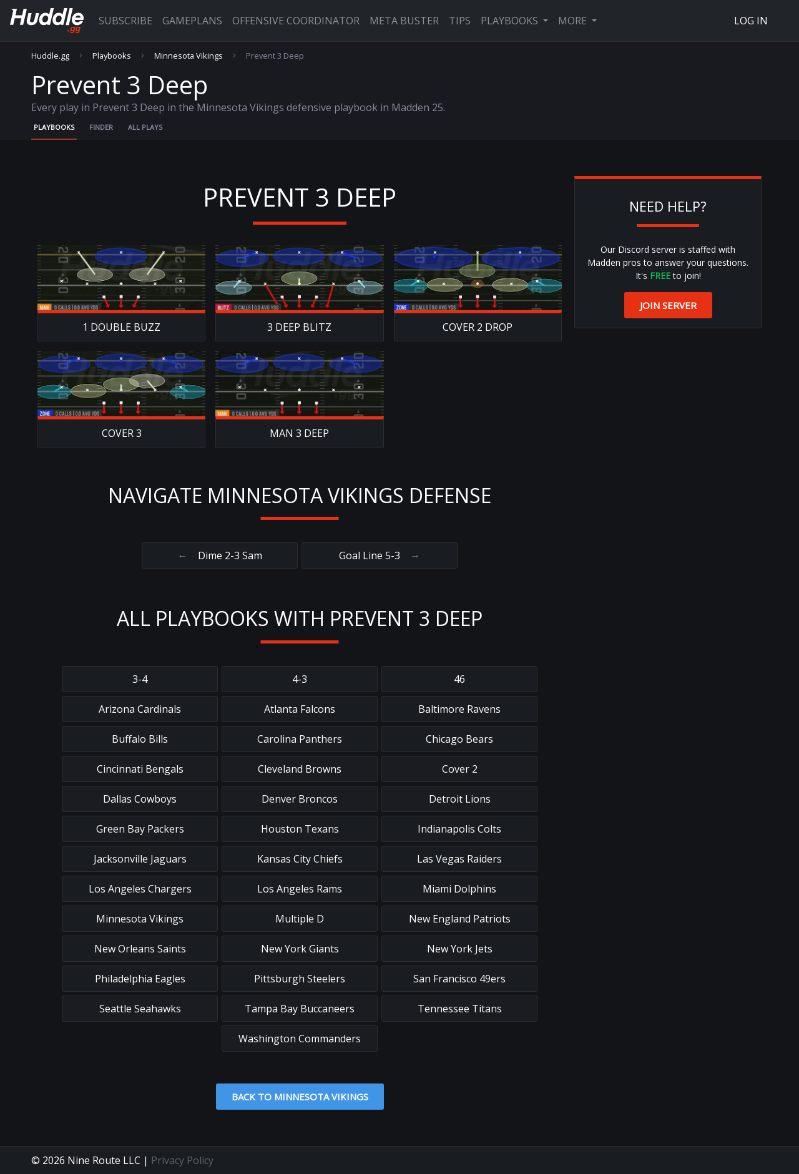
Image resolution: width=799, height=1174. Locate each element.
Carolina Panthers (299, 739)
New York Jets (460, 949)
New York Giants (300, 949)
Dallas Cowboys (140, 799)
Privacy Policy (182, 1160)
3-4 (139, 679)
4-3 (299, 679)
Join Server (668, 305)
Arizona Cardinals (140, 709)
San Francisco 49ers (459, 979)
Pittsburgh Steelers (299, 979)
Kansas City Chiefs (300, 859)
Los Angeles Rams (299, 889)
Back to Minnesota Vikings (300, 1096)
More (573, 20)
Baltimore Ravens (459, 709)
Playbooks (511, 20)
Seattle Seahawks (140, 1008)
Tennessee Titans (460, 1008)
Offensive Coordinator (296, 20)
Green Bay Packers (140, 829)
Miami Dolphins (459, 889)
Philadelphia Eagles (140, 979)
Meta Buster (404, 20)
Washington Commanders (299, 1038)
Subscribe (125, 20)
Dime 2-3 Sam (220, 555)
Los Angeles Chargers (140, 889)
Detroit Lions (460, 799)
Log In (751, 20)
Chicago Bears (459, 739)
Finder (101, 127)
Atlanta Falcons (299, 709)
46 (459, 679)
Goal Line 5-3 (379, 555)
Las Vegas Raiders (459, 859)
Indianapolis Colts (459, 829)
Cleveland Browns (299, 769)
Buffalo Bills (140, 739)
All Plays (145, 127)
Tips (460, 20)
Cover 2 (460, 769)
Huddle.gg (50, 56)
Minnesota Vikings (188, 56)
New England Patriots (460, 919)
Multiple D (299, 919)
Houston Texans (300, 829)
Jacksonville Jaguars (140, 859)
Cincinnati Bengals (140, 769)
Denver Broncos (300, 799)
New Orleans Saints (140, 949)
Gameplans (192, 20)
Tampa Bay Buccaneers (300, 1008)
